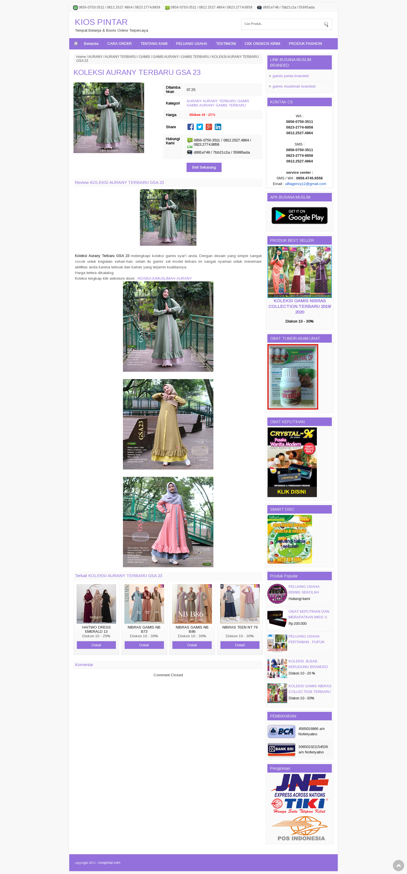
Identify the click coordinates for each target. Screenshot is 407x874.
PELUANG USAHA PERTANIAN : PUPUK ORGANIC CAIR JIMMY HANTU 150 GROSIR (308, 644)
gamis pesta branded (290, 76)
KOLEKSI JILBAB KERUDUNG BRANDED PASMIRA (308, 667)
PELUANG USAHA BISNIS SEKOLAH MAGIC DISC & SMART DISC (309, 595)
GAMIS (144, 57)
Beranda (91, 44)
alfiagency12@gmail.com (305, 184)
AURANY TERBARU (121, 57)
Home (81, 57)
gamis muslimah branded (293, 86)
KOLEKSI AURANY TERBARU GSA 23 (137, 72)
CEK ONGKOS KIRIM (262, 44)
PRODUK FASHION (305, 44)
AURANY (95, 57)
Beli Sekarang (204, 167)
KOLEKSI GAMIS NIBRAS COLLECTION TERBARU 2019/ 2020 (300, 306)
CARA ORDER (119, 44)
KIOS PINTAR (101, 22)
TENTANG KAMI (153, 44)
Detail (96, 645)
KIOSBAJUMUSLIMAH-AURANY (165, 278)
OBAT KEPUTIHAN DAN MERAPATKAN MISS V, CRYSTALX (309, 617)
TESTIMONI (226, 44)
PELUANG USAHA (191, 44)
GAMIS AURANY (166, 57)
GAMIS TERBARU (195, 57)
